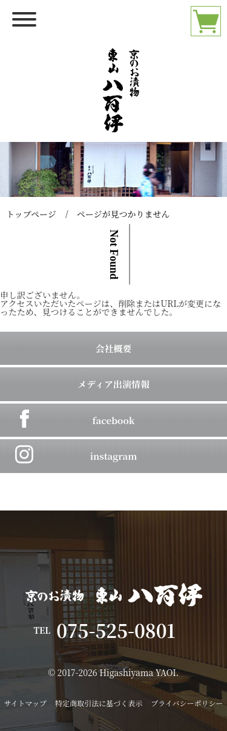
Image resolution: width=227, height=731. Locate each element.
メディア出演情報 (113, 384)
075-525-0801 (124, 630)
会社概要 (113, 348)
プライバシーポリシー (187, 703)
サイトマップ (25, 703)
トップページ (31, 214)
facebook (113, 420)
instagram (113, 455)
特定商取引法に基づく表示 (98, 703)
